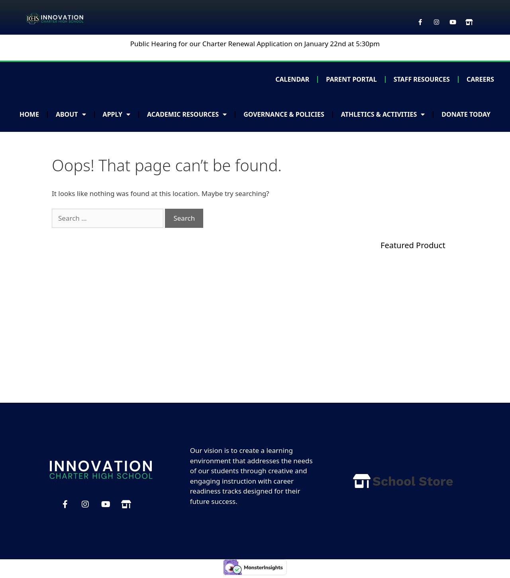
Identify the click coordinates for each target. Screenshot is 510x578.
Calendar (292, 79)
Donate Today (465, 114)
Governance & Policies (283, 114)
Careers (480, 79)
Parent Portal (351, 79)
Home (29, 114)
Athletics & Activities (383, 114)
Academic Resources (187, 114)
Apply (116, 114)
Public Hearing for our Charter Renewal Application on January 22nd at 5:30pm (255, 43)
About (71, 114)
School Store (413, 481)
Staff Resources (422, 79)
